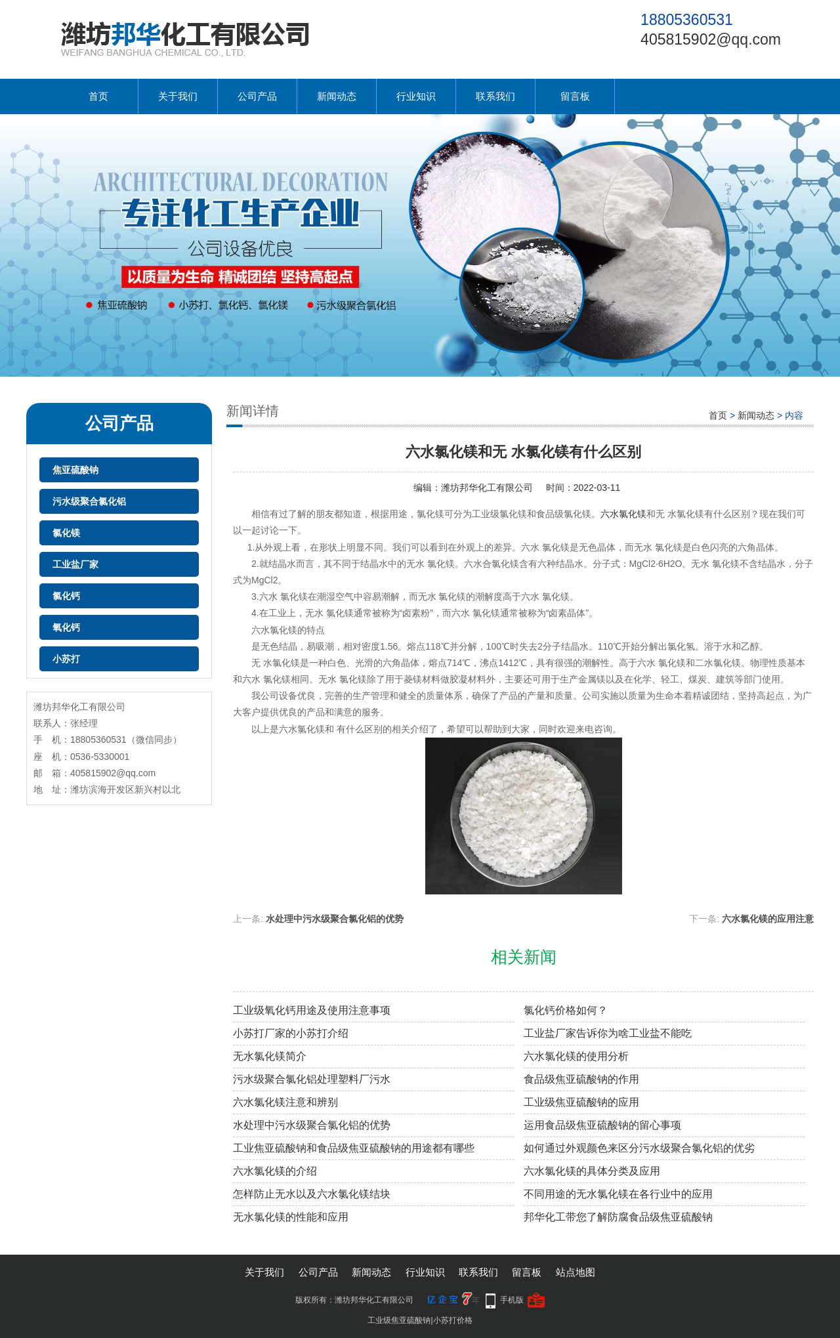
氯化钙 (66, 596)
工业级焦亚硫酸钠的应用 (581, 1102)
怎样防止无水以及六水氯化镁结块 (311, 1194)
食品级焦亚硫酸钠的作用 (581, 1079)
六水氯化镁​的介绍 (275, 1171)
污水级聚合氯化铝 (89, 501)
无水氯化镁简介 (269, 1056)
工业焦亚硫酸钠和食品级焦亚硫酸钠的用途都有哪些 (353, 1148)
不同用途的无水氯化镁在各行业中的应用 (618, 1194)
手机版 (512, 1300)
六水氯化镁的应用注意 (768, 918)
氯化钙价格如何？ (566, 1010)
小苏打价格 (452, 1320)
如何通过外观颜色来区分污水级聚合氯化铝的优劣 (639, 1148)
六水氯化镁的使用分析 (576, 1056)
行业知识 (416, 96)
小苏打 (66, 659)
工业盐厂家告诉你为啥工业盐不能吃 (608, 1033)
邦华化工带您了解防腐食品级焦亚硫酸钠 (618, 1217)
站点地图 (575, 1272)
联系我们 (495, 96)
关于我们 (178, 96)
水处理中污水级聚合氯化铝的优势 (335, 918)
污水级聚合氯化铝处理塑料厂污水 (311, 1079)
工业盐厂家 (75, 564)
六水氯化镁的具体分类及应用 (592, 1171)
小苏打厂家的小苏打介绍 (290, 1033)
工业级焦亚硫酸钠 (399, 1320)
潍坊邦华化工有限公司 (487, 487)
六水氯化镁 (623, 514)
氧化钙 (66, 627)
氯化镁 (66, 533)
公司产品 (257, 96)
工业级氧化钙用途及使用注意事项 (311, 1010)
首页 (98, 96)
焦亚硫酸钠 (75, 470)
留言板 (575, 96)
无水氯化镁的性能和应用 (290, 1217)
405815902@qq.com (710, 39)
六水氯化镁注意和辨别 (285, 1102)
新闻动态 (336, 96)
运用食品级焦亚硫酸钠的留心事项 (602, 1125)
